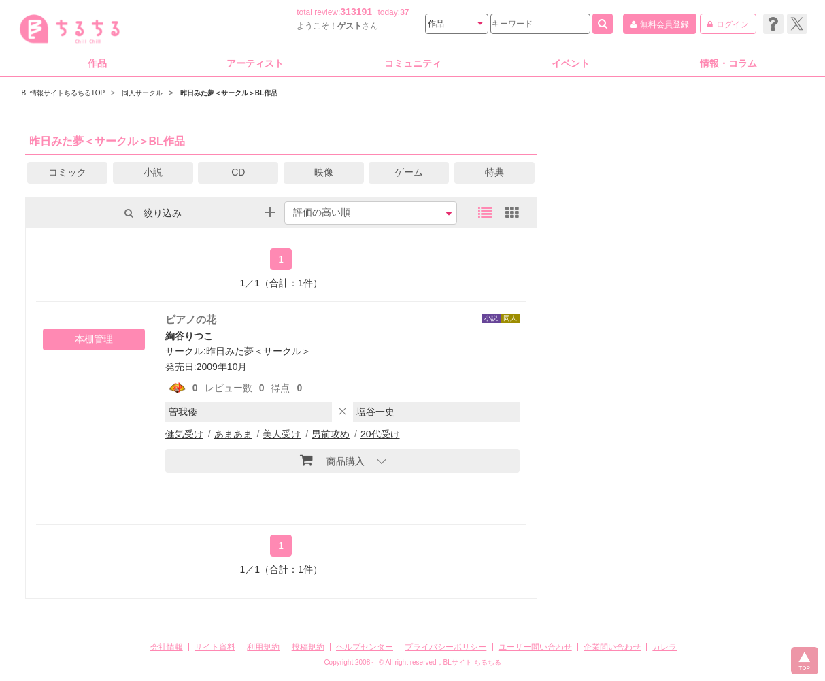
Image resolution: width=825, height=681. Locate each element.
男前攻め (331, 434)
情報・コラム (728, 63)
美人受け (282, 434)
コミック (67, 172)
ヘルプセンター (364, 647)
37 (404, 12)
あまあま (233, 434)
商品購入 (332, 460)
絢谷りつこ (189, 336)
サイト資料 (215, 647)
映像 (323, 172)
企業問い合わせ (612, 647)
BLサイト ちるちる (472, 662)
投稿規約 (308, 647)
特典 (494, 172)
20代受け (380, 434)
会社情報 (166, 647)
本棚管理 (94, 338)
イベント (571, 63)
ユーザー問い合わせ (535, 647)
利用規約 (263, 647)
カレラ (664, 647)
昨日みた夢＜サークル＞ (258, 351)
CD (238, 172)
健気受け (184, 434)
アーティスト (255, 63)
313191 (356, 11)
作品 (97, 63)
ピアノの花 (190, 319)
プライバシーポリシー (445, 647)
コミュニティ (412, 63)
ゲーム (408, 172)
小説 (153, 172)
